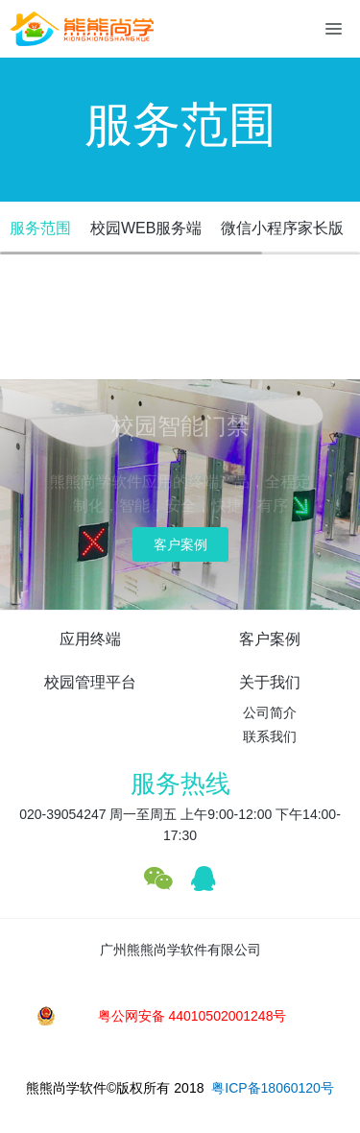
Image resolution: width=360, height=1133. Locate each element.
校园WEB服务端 (146, 228)
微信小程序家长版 (282, 228)
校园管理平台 (90, 682)
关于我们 (269, 682)
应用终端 (90, 639)
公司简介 (270, 712)
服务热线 (180, 783)
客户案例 (180, 544)
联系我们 (270, 736)
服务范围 (40, 228)
